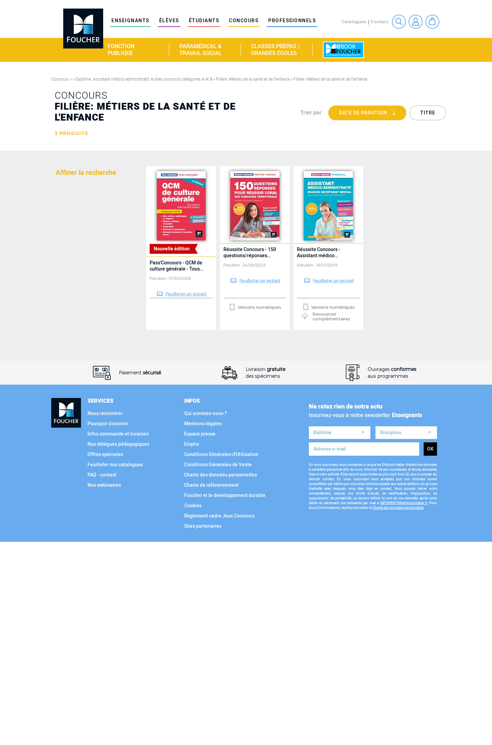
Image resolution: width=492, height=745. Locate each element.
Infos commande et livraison (118, 636)
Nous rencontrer (105, 616)
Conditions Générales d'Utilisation (221, 657)
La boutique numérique (343, 50)
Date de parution (372, 114)
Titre (427, 112)
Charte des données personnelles (220, 677)
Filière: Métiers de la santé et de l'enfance (253, 79)
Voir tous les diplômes (86, 312)
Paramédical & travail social (200, 50)
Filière (65, 340)
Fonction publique (121, 50)
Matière (67, 175)
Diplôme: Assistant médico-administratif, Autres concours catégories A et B (144, 79)
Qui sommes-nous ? (205, 616)
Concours (243, 20)
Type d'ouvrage (78, 491)
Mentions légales (203, 626)
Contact (379, 21)
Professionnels (292, 20)
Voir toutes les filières (85, 435)
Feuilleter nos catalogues (115, 667)
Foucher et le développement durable (224, 698)
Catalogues (354, 21)
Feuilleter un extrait (186, 293)
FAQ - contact (102, 677)
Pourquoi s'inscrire (107, 626)
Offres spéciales (105, 657)
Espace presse (200, 636)
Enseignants (130, 20)
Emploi (191, 647)
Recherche (399, 21)
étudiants (204, 20)
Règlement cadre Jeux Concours (219, 718)
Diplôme (67, 203)
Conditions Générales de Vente (218, 667)
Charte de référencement (211, 688)
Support (68, 519)
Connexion (415, 21)
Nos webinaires (104, 688)
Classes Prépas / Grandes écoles (275, 50)
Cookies (193, 708)
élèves (169, 20)
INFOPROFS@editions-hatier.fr (403, 704)
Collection (72, 463)
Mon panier (432, 21)
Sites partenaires (202, 729)
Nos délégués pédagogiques (118, 647)
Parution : (159, 278)
